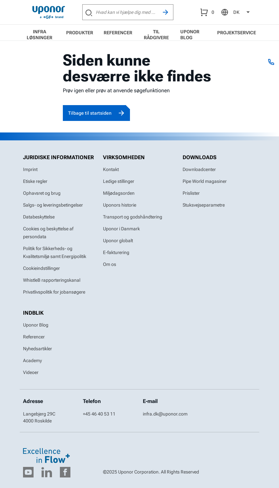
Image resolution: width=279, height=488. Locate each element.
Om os (109, 264)
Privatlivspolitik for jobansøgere (54, 292)
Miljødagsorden (119, 193)
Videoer (30, 372)
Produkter (79, 32)
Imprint (30, 169)
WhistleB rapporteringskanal (51, 280)
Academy (32, 360)
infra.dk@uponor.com (165, 413)
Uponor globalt (118, 240)
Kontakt (111, 169)
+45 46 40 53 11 (99, 413)
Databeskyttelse (39, 216)
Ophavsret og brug (42, 193)
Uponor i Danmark (121, 228)
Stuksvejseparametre (204, 205)
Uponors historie (119, 205)
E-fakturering (116, 252)
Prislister (191, 193)
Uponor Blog (189, 34)
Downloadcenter (199, 169)
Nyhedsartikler (37, 348)
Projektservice (236, 32)
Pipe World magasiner (205, 181)
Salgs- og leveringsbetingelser (53, 205)
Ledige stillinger (118, 181)
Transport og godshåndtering (132, 216)
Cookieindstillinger (41, 268)
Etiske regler (35, 181)
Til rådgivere (156, 34)
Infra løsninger (39, 34)
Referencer (118, 32)
